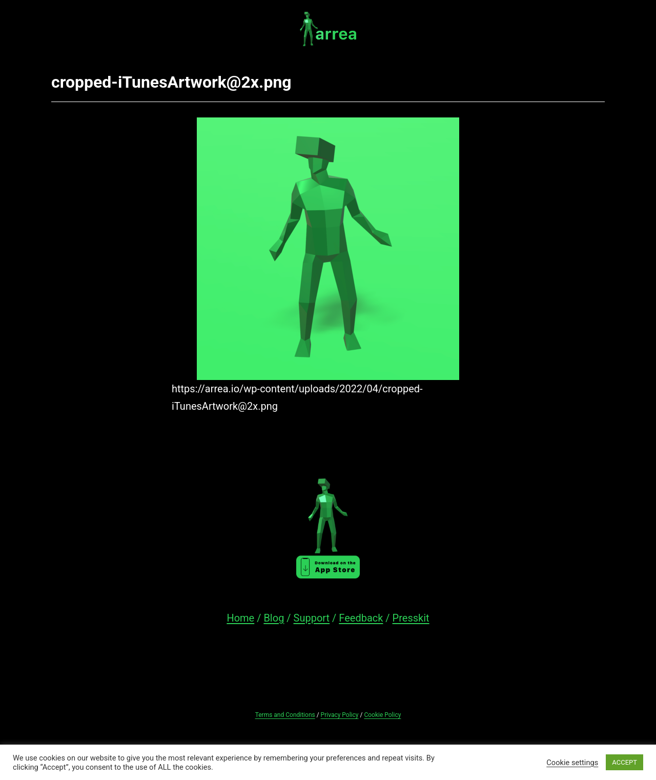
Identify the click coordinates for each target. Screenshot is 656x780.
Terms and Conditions (285, 714)
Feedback (361, 618)
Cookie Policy (382, 714)
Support (312, 618)
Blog (273, 618)
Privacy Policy (340, 714)
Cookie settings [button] (572, 762)
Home (240, 618)
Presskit (411, 618)
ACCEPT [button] (624, 762)
